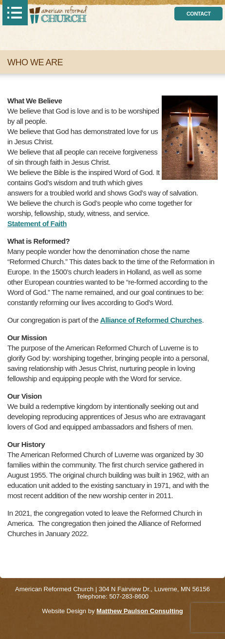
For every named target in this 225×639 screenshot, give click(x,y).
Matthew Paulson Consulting (139, 611)
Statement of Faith (37, 223)
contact (198, 14)
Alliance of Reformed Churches (151, 320)
